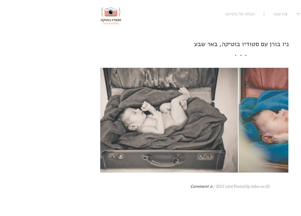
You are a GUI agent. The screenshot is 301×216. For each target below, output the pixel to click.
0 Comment (111, 186)
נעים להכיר (214, 14)
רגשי (283, 14)
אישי (247, 14)
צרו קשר (190, 14)
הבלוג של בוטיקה (149, 14)
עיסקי (265, 14)
